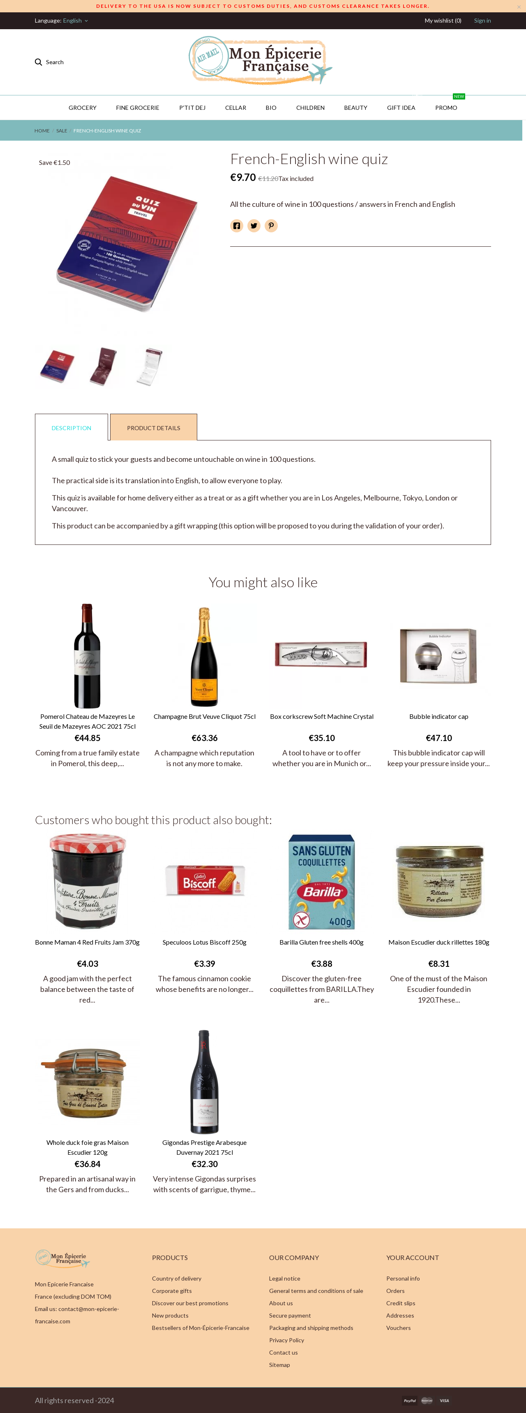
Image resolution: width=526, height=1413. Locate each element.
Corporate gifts (172, 1290)
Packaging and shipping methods (311, 1327)
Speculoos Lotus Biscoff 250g (205, 942)
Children (310, 107)
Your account (412, 1257)
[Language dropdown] (76, 20)
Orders (395, 1290)
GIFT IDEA (405, 103)
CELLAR (235, 107)
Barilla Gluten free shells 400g (321, 942)
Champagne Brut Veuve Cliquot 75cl (205, 716)
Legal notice (284, 1278)
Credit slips (400, 1302)
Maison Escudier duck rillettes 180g (438, 942)
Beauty (355, 107)
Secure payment (290, 1315)
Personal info (403, 1278)
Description (71, 427)
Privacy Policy (286, 1340)
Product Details (153, 427)
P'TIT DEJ (192, 107)
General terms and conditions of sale (316, 1290)
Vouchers (398, 1327)
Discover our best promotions (190, 1302)
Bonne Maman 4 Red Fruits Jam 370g (87, 942)
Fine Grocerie (137, 107)
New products (170, 1315)
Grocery (83, 107)
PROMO (450, 103)
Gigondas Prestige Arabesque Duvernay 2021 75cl (204, 1147)
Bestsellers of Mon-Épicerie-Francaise (200, 1327)
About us (281, 1302)
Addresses (400, 1315)
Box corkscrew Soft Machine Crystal (322, 716)
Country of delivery (176, 1278)
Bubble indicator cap (438, 716)
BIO (271, 107)
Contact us (283, 1352)
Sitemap (279, 1364)
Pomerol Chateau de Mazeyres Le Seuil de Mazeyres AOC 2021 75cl (87, 721)
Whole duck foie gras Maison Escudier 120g (87, 1147)
